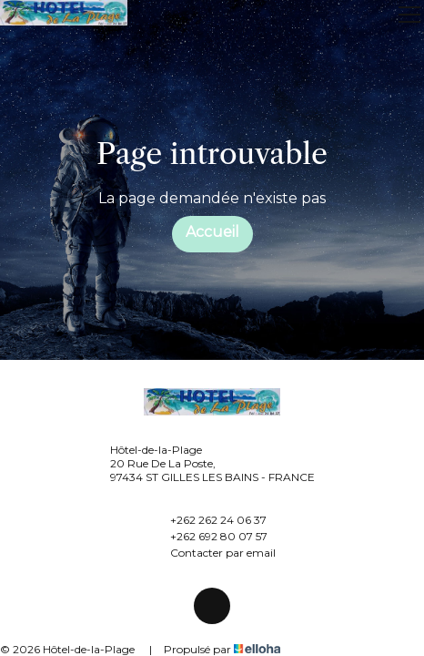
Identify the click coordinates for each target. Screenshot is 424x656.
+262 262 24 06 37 (208, 519)
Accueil (212, 232)
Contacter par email (212, 552)
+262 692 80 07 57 (208, 536)
